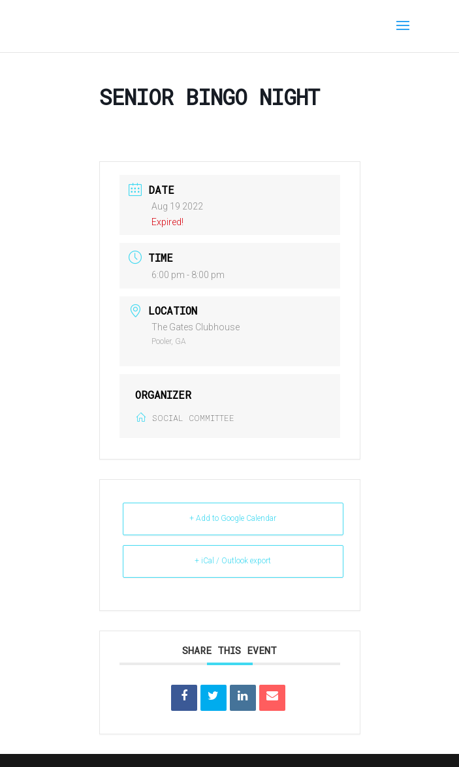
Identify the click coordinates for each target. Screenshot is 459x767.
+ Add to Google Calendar (232, 518)
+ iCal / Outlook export (233, 560)
